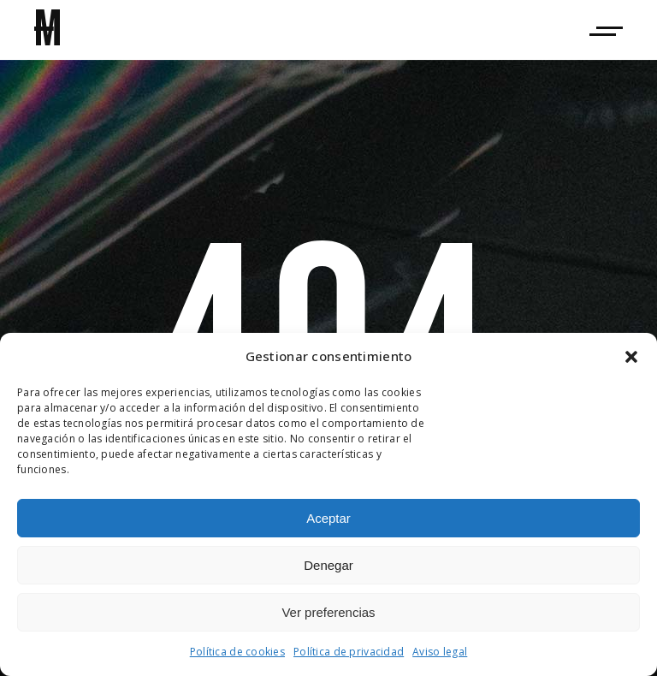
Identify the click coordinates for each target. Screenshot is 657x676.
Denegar (328, 565)
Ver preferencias (328, 612)
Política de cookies (237, 651)
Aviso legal (439, 651)
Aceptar (328, 518)
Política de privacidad (348, 651)
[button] (631, 356)
